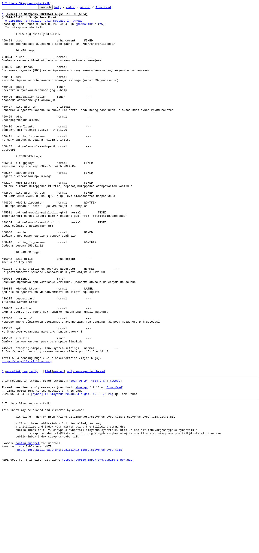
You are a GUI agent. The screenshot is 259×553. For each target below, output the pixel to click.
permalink (85, 28)
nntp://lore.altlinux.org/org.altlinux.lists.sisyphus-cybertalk (68, 536)
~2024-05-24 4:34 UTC (87, 455)
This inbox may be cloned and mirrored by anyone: (43, 489)
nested (58, 445)
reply (33, 445)
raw (100, 28)
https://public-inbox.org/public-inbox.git (97, 548)
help (64, 8)
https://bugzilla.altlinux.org (26, 433)
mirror (92, 8)
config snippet (27, 528)
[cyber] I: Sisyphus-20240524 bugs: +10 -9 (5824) (72, 471)
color (77, 8)
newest (115, 455)
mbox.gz (81, 463)
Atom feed (110, 8)
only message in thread (86, 445)
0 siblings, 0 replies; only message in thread (44, 24)
